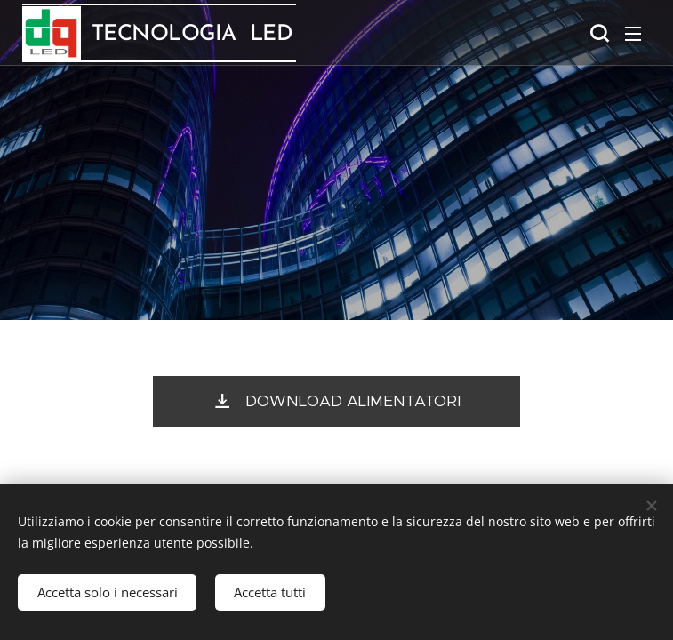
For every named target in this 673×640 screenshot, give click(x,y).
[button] (597, 33)
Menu (633, 34)
